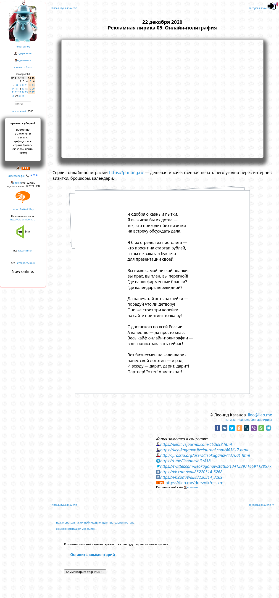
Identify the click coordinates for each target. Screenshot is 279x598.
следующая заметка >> (261, 8)
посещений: (19, 111)
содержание (24, 53)
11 (26, 85)
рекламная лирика (258, 420)
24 (23, 92)
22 (16, 92)
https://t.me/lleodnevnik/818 (185, 460)
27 (33, 92)
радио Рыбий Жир (23, 209)
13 (33, 85)
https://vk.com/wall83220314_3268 (191, 471)
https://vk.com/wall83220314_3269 (191, 477)
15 (16, 88)
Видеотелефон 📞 (23, 175)
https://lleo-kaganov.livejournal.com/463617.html (204, 449)
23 (19, 92)
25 (26, 92)
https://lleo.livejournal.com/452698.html (196, 444)
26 (30, 92)
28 (13, 96)
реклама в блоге (23, 67)
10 (23, 85)
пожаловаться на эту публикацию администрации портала (95, 522)
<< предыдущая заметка (63, 8)
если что (192, 487)
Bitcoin (17, 182)
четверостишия (25, 263)
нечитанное (23, 46)
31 (23, 96)
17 (23, 88)
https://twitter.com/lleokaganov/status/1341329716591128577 (215, 466)
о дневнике (24, 60)
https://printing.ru (126, 172)
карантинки (25, 250)
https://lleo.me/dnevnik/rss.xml (194, 482)
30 (19, 96)
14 (13, 88)
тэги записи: (235, 420)
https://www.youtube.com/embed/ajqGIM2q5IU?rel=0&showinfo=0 (162, 98)
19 (30, 88)
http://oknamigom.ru (22, 219)
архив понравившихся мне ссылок (75, 528)
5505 (30, 111)
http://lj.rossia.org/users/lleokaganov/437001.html (205, 455)
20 (33, 88)
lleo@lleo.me (260, 415)
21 (13, 92)
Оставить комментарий (92, 554)
